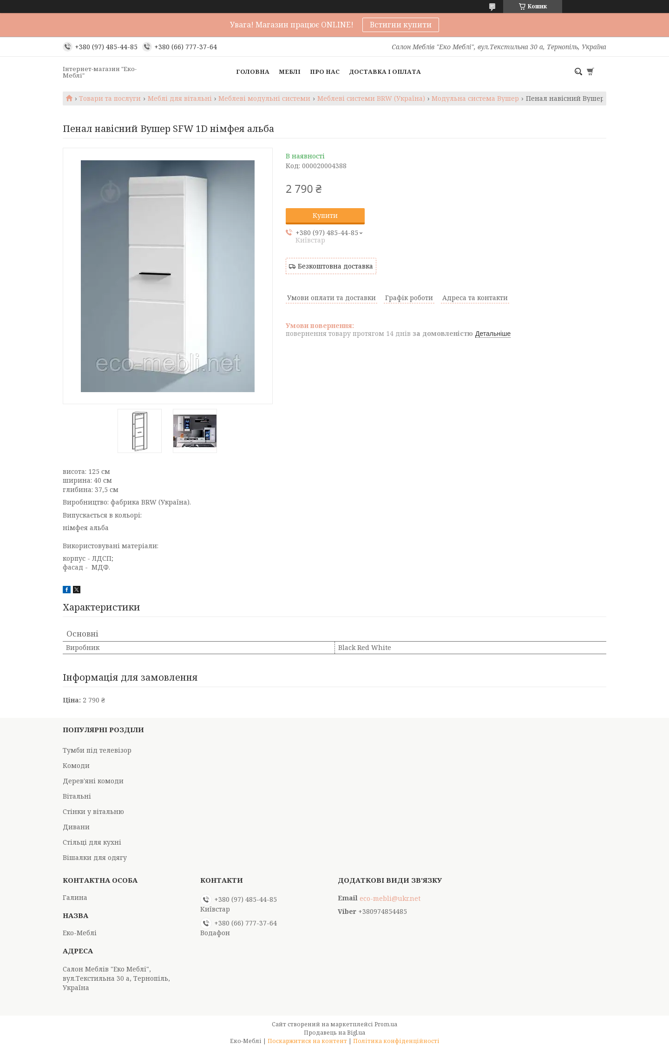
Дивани (76, 826)
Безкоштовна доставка (335, 266)
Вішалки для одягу (95, 857)
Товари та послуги (110, 98)
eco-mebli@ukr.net (390, 898)
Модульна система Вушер (475, 98)
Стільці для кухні (92, 842)
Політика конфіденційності (396, 1041)
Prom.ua (385, 1024)
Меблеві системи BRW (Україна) (371, 98)
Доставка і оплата (385, 71)
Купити (325, 215)
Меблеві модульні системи (264, 98)
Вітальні (77, 796)
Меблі (290, 71)
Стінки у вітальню (93, 811)
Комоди (76, 765)
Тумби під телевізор (97, 750)
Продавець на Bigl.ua (334, 1033)
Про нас (325, 71)
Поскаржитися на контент (307, 1041)
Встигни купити (401, 25)
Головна (252, 71)
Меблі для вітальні (180, 98)
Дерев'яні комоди (93, 780)
